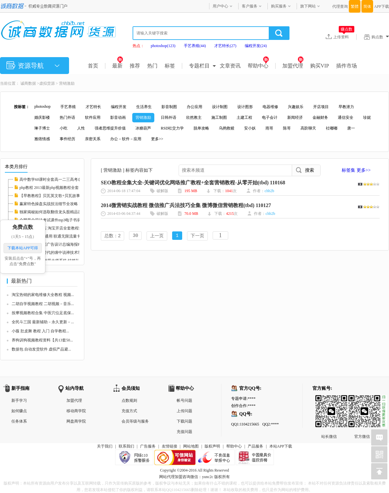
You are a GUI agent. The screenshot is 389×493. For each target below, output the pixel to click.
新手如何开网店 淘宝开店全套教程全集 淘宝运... (60, 228)
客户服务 (249, 6)
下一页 (197, 236)
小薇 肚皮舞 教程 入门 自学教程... (40, 331)
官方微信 (362, 400)
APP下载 (381, 6)
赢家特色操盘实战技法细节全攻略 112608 (54, 204)
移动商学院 (76, 411)
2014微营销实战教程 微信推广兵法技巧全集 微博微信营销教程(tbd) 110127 (186, 205)
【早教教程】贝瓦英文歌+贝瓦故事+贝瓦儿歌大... (62, 195)
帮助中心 (258, 65)
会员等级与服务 (135, 421)
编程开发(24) (256, 45)
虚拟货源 (47, 83)
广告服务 (148, 446)
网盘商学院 (76, 421)
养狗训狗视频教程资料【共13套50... (42, 340)
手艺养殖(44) (195, 45)
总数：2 (112, 236)
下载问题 (184, 421)
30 (135, 236)
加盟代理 (292, 65)
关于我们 (104, 446)
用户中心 (220, 6)
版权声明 (212, 446)
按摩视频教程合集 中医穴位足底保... (43, 313)
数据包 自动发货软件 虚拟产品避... (41, 349)
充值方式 (129, 411)
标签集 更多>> (356, 170)
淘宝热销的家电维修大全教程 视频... (43, 294)
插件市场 (346, 65)
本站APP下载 (280, 446)
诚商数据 (28, 83)
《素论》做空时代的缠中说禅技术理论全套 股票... (62, 252)
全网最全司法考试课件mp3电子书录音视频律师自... (63, 220)
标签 (170, 65)
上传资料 (343, 36)
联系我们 (126, 446)
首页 (93, 65)
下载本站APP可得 (22, 248)
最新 (117, 65)
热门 (152, 65)
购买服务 (279, 6)
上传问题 (184, 411)
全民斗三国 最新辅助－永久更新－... (43, 322)
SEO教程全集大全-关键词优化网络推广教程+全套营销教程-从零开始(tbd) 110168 (193, 182)
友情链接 (169, 446)
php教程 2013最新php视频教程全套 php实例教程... (61, 187)
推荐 (135, 65)
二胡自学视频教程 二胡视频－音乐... (43, 304)
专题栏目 (199, 65)
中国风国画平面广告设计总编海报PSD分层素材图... (63, 244)
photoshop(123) (163, 45)
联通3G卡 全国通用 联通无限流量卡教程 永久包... (61, 236)
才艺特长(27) (225, 45)
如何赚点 (19, 411)
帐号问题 (184, 400)
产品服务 (255, 446)
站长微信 (329, 400)
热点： (138, 45)
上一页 (157, 236)
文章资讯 (230, 65)
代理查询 (340, 6)
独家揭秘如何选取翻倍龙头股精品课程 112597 (58, 212)
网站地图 (191, 446)
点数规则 (129, 400)
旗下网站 (308, 6)
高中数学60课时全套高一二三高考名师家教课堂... (61, 179)
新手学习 (19, 400)
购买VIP (319, 65)
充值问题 (184, 431)
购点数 (380, 37)
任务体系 (19, 421)
